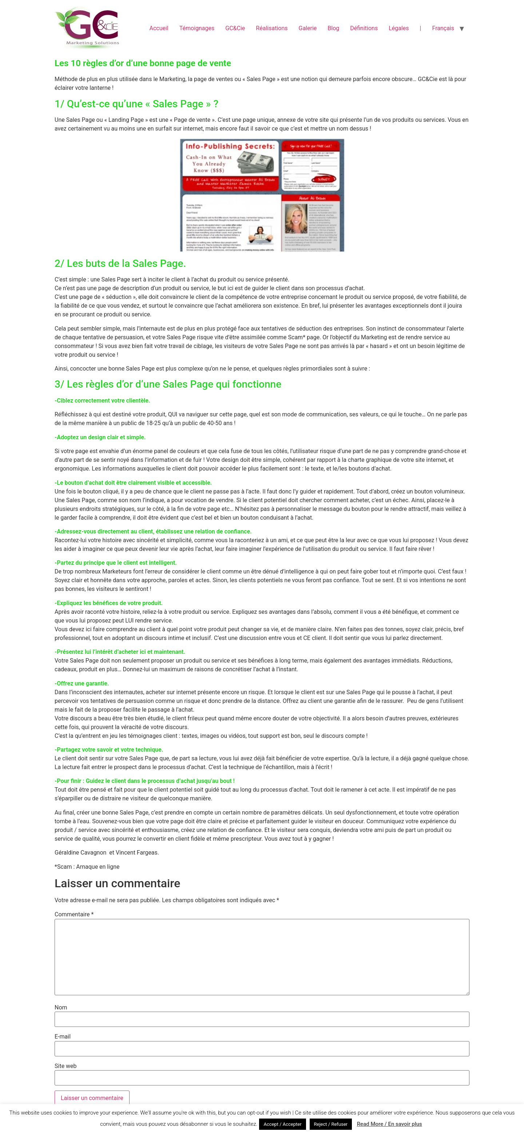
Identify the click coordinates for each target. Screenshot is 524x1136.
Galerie (307, 28)
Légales (399, 28)
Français (443, 28)
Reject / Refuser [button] (331, 1124)
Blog (333, 28)
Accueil (158, 28)
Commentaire (74, 914)
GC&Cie (235, 28)
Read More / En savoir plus (389, 1124)
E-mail (63, 1037)
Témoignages (197, 28)
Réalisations (271, 28)
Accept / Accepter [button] (282, 1124)
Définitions (364, 28)
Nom (61, 1008)
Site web (66, 1066)
